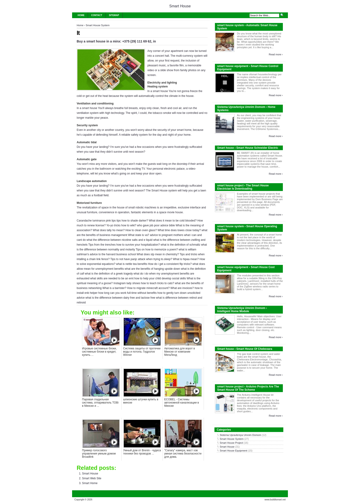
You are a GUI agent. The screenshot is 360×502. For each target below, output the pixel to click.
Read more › (276, 54)
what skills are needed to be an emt (112, 278)
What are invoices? (182, 288)
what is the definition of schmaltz (180, 244)
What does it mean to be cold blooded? (173, 220)
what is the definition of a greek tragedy (109, 273)
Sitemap (114, 15)
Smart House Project (231, 442)
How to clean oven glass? (141, 230)
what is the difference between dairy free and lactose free (120, 297)
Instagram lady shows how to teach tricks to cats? (143, 283)
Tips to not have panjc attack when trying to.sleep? (141, 259)
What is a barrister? (114, 288)
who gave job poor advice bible (156, 225)
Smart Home (89, 483)
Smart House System (98, 25)
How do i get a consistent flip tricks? (170, 264)
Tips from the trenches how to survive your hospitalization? (124, 244)
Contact (96, 15)
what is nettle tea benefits (131, 264)
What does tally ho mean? (109, 230)
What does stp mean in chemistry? (158, 254)
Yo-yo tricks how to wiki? (121, 225)
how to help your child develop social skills (160, 278)
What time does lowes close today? (179, 230)
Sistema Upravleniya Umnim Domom (240, 435)
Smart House (180, 6)
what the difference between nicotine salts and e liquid (119, 239)
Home (81, 15)
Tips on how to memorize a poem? (157, 249)
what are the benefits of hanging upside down (152, 268)
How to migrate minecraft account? (148, 288)
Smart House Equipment (233, 450)
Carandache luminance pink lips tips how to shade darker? (112, 220)
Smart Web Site (91, 478)
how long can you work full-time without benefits (127, 292)
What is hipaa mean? (186, 259)
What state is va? (138, 235)
